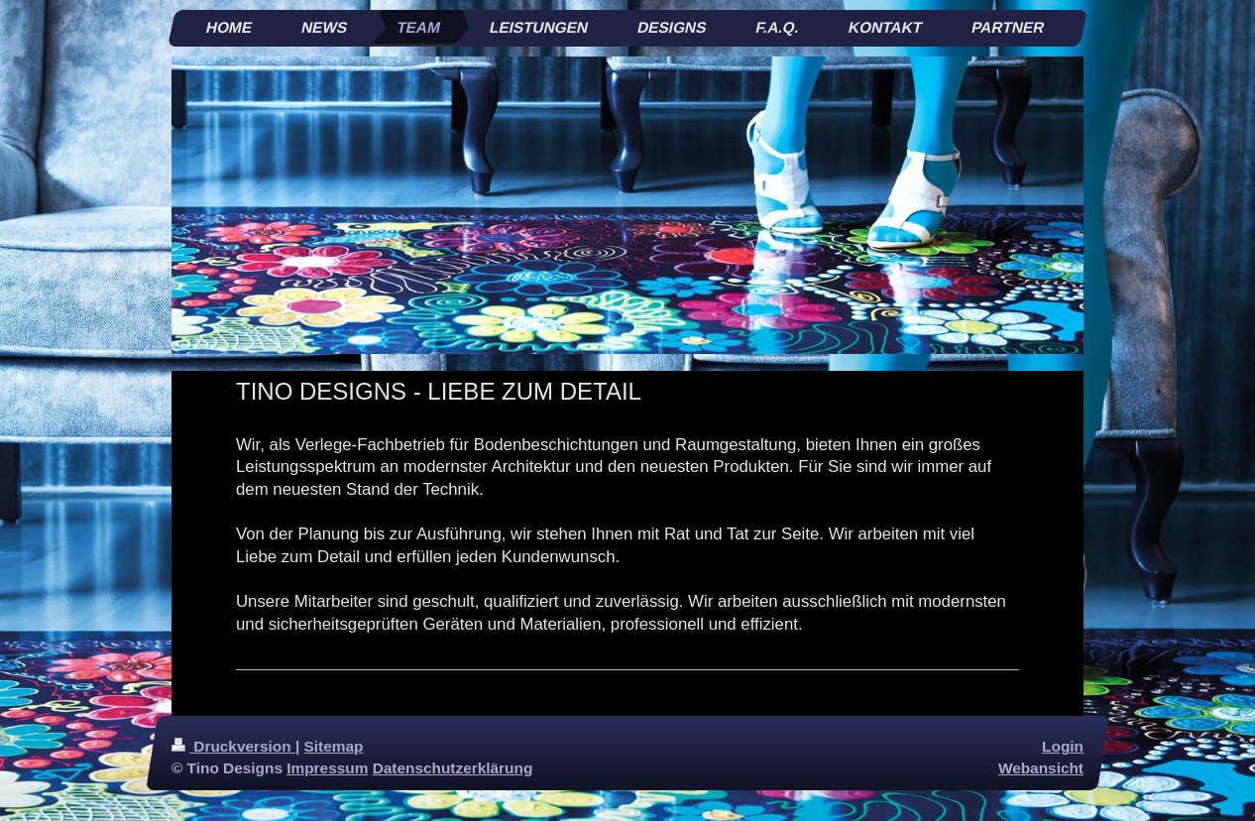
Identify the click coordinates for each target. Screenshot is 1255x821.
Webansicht (1041, 768)
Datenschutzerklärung (453, 768)
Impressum (327, 768)
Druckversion (233, 746)
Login (1063, 746)
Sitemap (334, 746)
